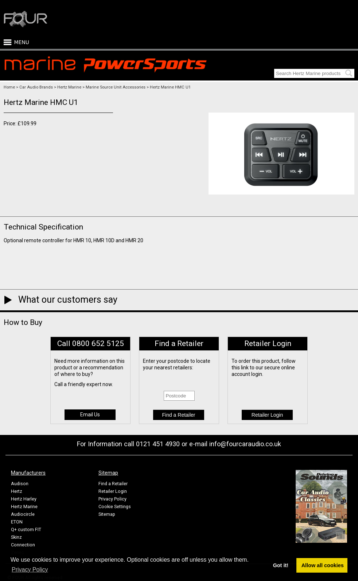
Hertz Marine (69, 87)
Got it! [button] (280, 565)
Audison (19, 483)
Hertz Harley (23, 499)
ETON (17, 522)
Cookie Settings (114, 506)
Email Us (90, 414)
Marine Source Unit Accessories (115, 87)
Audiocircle (23, 514)
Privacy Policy (112, 499)
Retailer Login (112, 491)
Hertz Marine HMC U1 (170, 87)
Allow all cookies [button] (322, 565)
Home (9, 87)
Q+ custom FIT (26, 529)
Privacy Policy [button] (30, 569)
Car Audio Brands (36, 87)
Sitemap (106, 514)
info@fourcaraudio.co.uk (245, 444)
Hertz (16, 491)
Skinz (16, 537)
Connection (23, 544)
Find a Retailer (113, 483)
